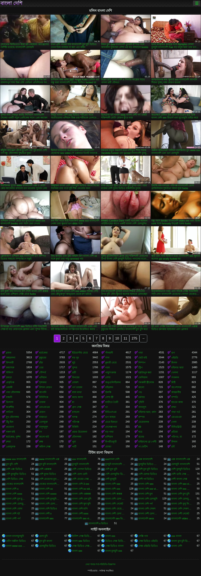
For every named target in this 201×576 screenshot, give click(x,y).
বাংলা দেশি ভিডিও (48, 508)
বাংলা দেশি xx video (82, 488)
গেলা (173, 421)
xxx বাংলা (176, 536)
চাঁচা (41, 362)
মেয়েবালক (143, 421)
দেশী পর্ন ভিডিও (146, 479)
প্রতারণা (10, 426)
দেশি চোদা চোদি (79, 474)
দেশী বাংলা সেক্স (179, 479)
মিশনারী (10, 362)
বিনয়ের (75, 377)
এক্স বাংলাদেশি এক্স (180, 459)
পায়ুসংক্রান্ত (110, 372)
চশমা (173, 407)
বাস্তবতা (43, 417)
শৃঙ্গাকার (43, 382)
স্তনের (141, 436)
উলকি (108, 392)
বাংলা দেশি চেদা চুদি (81, 498)
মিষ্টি (173, 382)
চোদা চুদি (43, 536)
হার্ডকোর (43, 352)
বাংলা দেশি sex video (181, 483)
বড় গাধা (109, 431)
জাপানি (42, 392)
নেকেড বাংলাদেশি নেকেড (49, 483)
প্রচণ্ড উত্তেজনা (79, 431)
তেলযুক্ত (43, 421)
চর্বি (173, 446)
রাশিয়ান (109, 436)
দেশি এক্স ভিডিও (14, 469)
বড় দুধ (75, 357)
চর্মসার (141, 397)
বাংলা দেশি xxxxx (48, 493)
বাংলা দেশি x (12, 488)
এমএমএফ (176, 417)
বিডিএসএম (111, 412)
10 (117, 338)
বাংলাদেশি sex (46, 518)
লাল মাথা (76, 392)
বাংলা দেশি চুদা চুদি (180, 493)
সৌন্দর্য (42, 372)
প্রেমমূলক (10, 446)
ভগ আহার (110, 417)
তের (41, 367)
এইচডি (174, 357)
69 (139, 426)
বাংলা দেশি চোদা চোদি (115, 498)
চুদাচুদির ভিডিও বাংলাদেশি (148, 464)
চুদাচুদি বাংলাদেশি (80, 464)
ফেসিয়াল (142, 377)
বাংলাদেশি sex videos (82, 518)
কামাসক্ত (10, 367)
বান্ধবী (9, 397)
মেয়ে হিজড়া (111, 421)
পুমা (74, 441)
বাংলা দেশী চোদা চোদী (115, 513)
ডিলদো (9, 402)
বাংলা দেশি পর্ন (145, 503)
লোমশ (75, 382)
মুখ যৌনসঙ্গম (12, 417)
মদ (40, 431)
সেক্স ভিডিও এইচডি (148, 541)
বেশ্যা (107, 377)
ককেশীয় (10, 407)
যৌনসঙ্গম (76, 436)
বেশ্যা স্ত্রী (109, 397)
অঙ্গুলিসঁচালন (113, 382)
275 (134, 338)
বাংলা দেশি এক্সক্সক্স (81, 493)
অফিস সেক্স (44, 446)
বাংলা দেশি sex (145, 483)
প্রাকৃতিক (10, 382)
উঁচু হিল (9, 421)
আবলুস (142, 407)
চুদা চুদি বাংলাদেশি (48, 464)
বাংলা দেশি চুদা (145, 493)
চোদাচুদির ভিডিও (47, 545)
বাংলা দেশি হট (13, 513)
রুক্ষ (41, 441)
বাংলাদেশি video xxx (181, 518)
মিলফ (174, 362)
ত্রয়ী (74, 372)
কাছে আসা (77, 397)
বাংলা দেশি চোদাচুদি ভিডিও (181, 498)
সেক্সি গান (143, 536)
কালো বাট (44, 436)
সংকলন (175, 377)
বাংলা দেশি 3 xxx (80, 483)
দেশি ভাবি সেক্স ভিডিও (181, 474)
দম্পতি (174, 397)
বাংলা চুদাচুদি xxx (113, 550)
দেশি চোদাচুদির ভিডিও (115, 474)
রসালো (75, 412)
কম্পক (141, 417)
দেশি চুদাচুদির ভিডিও (16, 474)
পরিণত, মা (176, 436)
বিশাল (174, 441)
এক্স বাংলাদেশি (145, 459)
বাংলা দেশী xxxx (80, 513)
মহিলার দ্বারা (177, 367)
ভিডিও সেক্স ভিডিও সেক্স (115, 541)
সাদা (107, 357)
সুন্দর (74, 367)
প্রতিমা (174, 431)
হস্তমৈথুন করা (144, 372)
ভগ (173, 352)
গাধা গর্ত (175, 412)
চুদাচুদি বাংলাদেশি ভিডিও (115, 464)
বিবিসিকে (43, 397)
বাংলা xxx (110, 536)
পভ (140, 392)
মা (73, 402)
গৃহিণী (141, 402)
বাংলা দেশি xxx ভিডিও (181, 488)
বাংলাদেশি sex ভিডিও (115, 518)
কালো (141, 387)
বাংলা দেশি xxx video (148, 488)
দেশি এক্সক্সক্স (45, 469)
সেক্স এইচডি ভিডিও (148, 545)
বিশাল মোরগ (45, 387)
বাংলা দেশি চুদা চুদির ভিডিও (16, 498)
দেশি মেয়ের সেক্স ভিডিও (82, 479)
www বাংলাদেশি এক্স (49, 459)
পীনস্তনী (109, 352)
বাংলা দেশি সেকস (147, 508)
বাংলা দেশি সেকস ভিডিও (181, 508)
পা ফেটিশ (143, 446)
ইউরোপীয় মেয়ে (80, 352)
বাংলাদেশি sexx (146, 518)
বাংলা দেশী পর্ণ (13, 518)
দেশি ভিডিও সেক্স (14, 479)
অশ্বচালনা (10, 357)
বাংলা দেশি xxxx (14, 493)
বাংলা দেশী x (45, 513)
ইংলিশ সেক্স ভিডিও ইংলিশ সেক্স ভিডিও (82, 536)
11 (125, 338)
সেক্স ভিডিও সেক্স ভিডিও (82, 545)
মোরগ (42, 412)
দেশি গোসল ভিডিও (81, 469)
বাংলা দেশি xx (46, 488)
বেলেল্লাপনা (111, 426)
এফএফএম (44, 407)
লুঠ (73, 362)
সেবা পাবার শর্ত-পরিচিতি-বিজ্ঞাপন (100, 564)
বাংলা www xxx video (16, 545)
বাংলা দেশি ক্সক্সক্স (113, 493)
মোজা (108, 446)
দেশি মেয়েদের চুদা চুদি (49, 479)
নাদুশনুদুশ (43, 426)
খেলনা (174, 372)
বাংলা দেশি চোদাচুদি (148, 498)
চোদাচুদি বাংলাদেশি (180, 464)
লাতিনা (9, 412)
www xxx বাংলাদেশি (16, 459)
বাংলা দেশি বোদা (14, 508)
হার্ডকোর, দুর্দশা (13, 436)
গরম (107, 367)
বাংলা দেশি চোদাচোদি (49, 503)
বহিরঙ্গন (109, 387)
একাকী (9, 387)
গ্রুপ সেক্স (76, 407)
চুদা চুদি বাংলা (45, 541)
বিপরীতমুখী (111, 441)
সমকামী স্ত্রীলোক (146, 382)
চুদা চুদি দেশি (12, 464)
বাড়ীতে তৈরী (111, 402)
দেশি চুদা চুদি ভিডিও (148, 469)
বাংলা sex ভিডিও (81, 541)
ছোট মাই (142, 357)
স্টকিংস (9, 372)
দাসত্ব (74, 417)
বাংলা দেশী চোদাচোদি (148, 513)
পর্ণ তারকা (77, 387)
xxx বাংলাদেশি (79, 459)
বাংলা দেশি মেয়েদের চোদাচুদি (115, 508)
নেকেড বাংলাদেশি (14, 483)
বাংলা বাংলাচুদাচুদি (15, 536)
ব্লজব (8, 352)
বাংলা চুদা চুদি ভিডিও (181, 541)
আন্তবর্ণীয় (176, 392)
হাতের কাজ (177, 402)
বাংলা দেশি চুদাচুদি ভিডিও (49, 498)
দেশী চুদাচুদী (110, 479)
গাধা (140, 352)
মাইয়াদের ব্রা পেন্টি (147, 441)
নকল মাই (10, 431)
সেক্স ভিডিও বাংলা (114, 545)
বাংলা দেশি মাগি (80, 508)
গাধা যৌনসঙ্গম (13, 392)
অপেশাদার (176, 387)
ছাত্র (140, 431)
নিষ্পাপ (141, 362)
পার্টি (74, 446)
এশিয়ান (43, 377)
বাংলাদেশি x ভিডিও (98, 523)
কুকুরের (42, 357)
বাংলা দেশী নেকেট (180, 513)
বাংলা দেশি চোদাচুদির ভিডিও (16, 503)
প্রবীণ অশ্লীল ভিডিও (16, 541)
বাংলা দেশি (11, 3)
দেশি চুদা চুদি (111, 469)
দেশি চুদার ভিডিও (47, 474)
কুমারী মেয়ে (111, 362)
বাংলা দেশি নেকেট (114, 503)
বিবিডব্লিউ (176, 426)
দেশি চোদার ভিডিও (147, 474)
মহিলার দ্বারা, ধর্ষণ (147, 412)
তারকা (42, 402)
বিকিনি (75, 426)
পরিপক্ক (75, 421)
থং (106, 407)
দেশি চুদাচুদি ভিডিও (180, 469)
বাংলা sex (77, 550)
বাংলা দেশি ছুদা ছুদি (81, 503)
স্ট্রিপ (140, 367)
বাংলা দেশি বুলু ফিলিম (181, 503)
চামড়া (9, 377)
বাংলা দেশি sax (112, 483)
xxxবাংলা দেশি (112, 459)
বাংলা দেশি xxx (112, 488)
